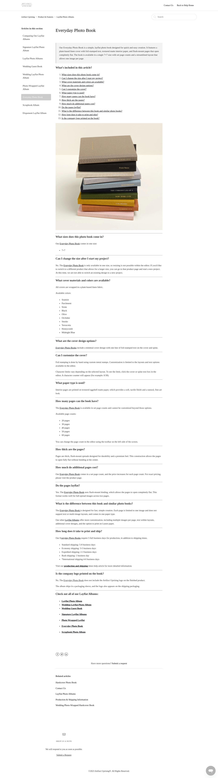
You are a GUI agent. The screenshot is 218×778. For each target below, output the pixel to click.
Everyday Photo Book (33, 97)
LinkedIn (66, 654)
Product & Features (45, 17)
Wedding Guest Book (32, 66)
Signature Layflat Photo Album (33, 49)
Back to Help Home (185, 5)
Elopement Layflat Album (34, 113)
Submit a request (119, 663)
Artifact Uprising (28, 17)
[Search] (174, 17)
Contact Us (168, 5)
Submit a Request (63, 755)
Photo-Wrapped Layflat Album (33, 88)
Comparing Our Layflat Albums (33, 37)
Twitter (62, 654)
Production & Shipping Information (72, 699)
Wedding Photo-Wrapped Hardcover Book (75, 705)
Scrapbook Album (31, 105)
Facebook (57, 654)
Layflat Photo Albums (65, 17)
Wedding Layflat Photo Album (33, 76)
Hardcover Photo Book (66, 682)
